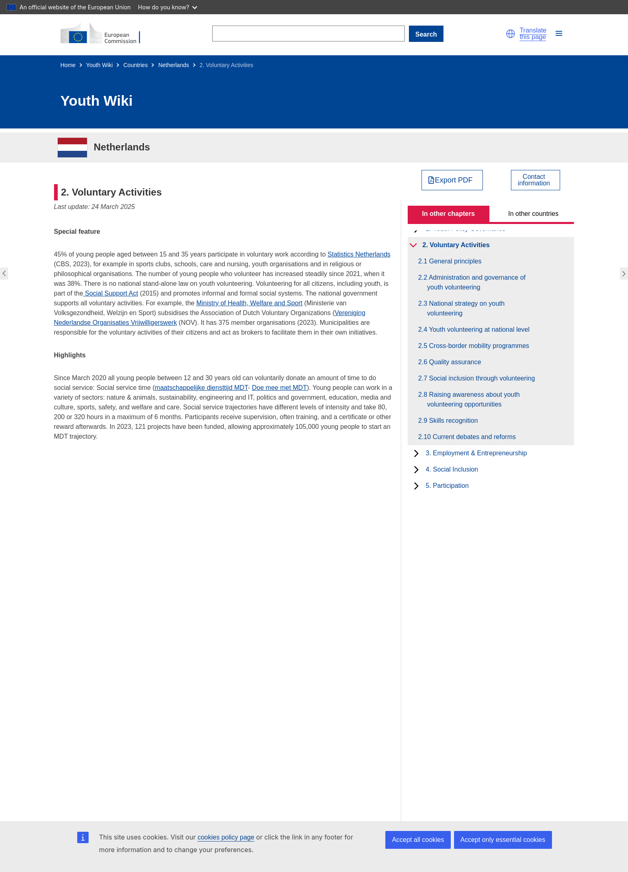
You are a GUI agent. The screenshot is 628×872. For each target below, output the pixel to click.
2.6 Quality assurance (454, 362)
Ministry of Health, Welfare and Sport (249, 303)
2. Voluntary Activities (455, 244)
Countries (135, 65)
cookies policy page (226, 837)
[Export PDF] (452, 180)
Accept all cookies (418, 839)
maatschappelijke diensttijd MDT (201, 387)
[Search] (308, 33)
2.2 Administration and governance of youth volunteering (476, 282)
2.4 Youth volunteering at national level (478, 329)
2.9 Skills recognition (452, 420)
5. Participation (447, 485)
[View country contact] (535, 180)
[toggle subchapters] (413, 245)
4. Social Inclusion (452, 469)
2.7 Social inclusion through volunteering (481, 378)
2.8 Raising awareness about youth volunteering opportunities (473, 399)
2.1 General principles (454, 261)
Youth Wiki (99, 65)
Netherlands (173, 65)
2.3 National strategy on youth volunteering (466, 308)
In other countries (533, 213)
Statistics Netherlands (359, 254)
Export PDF (454, 180)
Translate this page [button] (532, 33)
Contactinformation (534, 180)
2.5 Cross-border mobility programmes (478, 345)
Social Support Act (110, 293)
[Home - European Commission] (105, 33)
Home (68, 65)
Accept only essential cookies (503, 839)
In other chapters (448, 213)
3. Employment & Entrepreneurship (476, 453)
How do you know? (168, 7)
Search (426, 34)
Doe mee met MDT (279, 387)
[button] (510, 34)
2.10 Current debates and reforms (471, 436)
